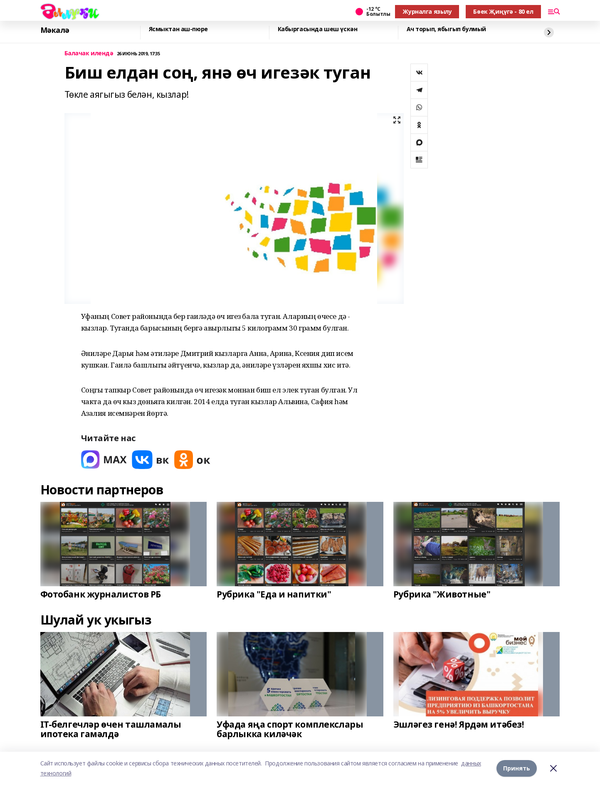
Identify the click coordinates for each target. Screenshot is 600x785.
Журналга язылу (427, 11)
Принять (516, 768)
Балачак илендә (89, 53)
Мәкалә (54, 30)
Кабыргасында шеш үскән (318, 29)
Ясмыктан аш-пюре (178, 29)
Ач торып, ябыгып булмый (446, 29)
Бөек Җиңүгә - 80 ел (503, 11)
